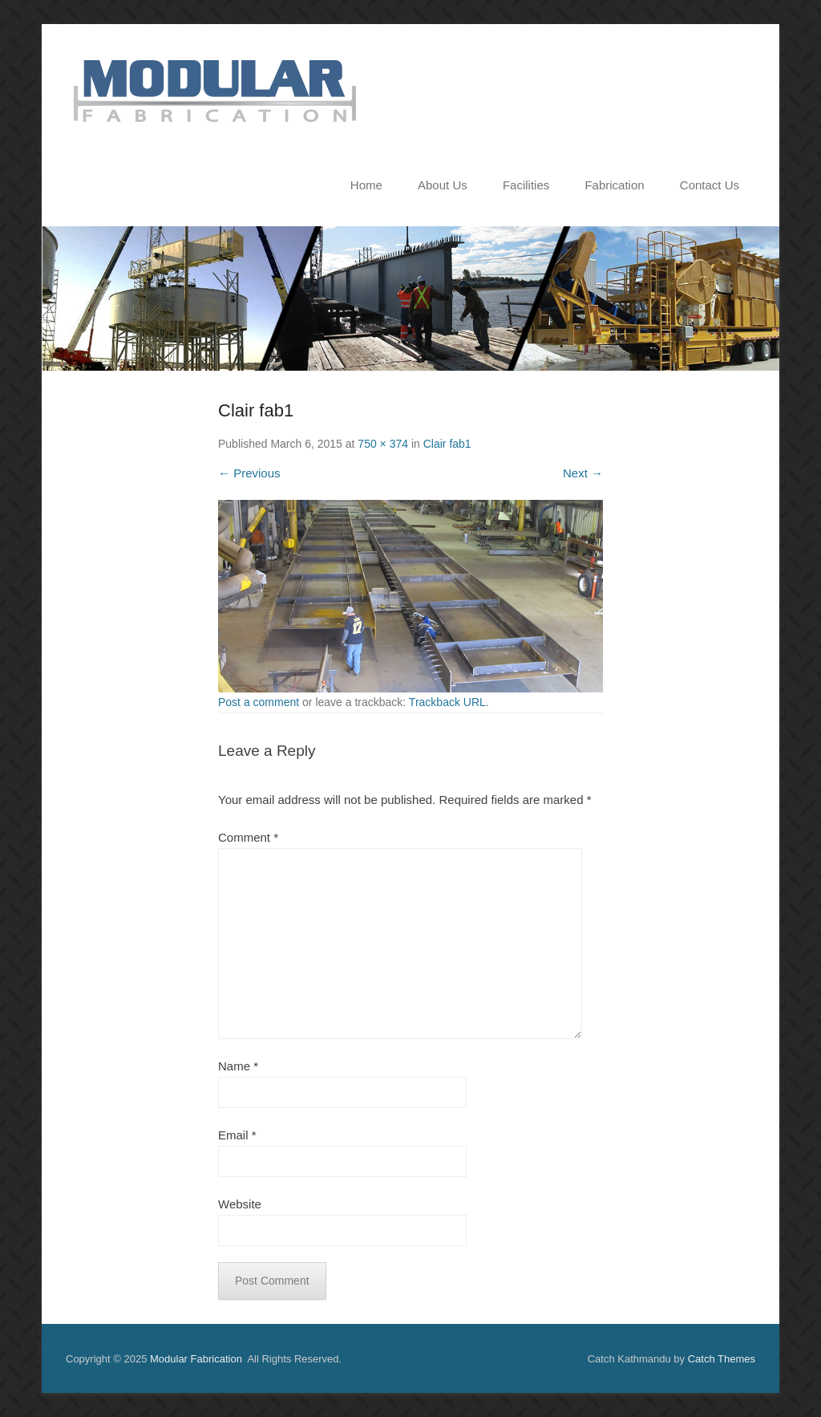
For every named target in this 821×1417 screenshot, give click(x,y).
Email (237, 1135)
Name (238, 1066)
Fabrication (614, 185)
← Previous (249, 473)
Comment (248, 837)
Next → (583, 473)
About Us (442, 185)
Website (239, 1204)
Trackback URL (447, 702)
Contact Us (709, 185)
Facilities (526, 185)
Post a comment (258, 702)
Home (366, 185)
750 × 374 (383, 443)
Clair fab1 (447, 443)
